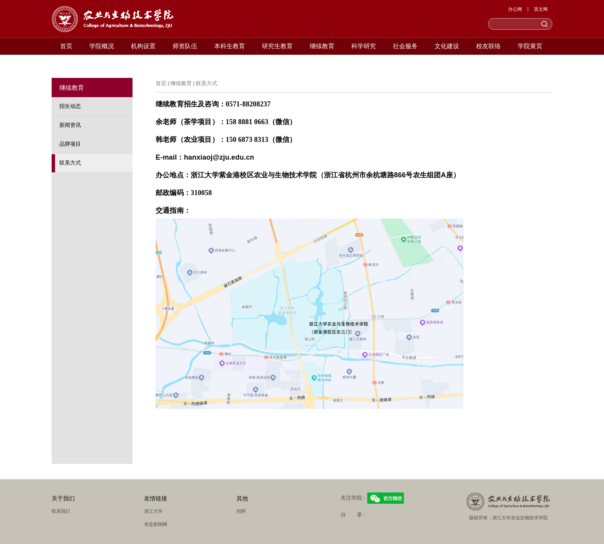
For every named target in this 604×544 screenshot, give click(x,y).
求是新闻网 (155, 524)
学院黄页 (530, 46)
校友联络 (488, 46)
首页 (66, 46)
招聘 (241, 511)
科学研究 (363, 46)
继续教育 (322, 46)
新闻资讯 (70, 125)
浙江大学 (153, 511)
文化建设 (447, 46)
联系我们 (61, 511)
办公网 (515, 9)
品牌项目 (70, 144)
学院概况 (101, 46)
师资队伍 (185, 46)
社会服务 (405, 46)
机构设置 (143, 46)
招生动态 (70, 106)
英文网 (541, 9)
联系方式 (70, 163)
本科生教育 (229, 46)
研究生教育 (277, 46)
